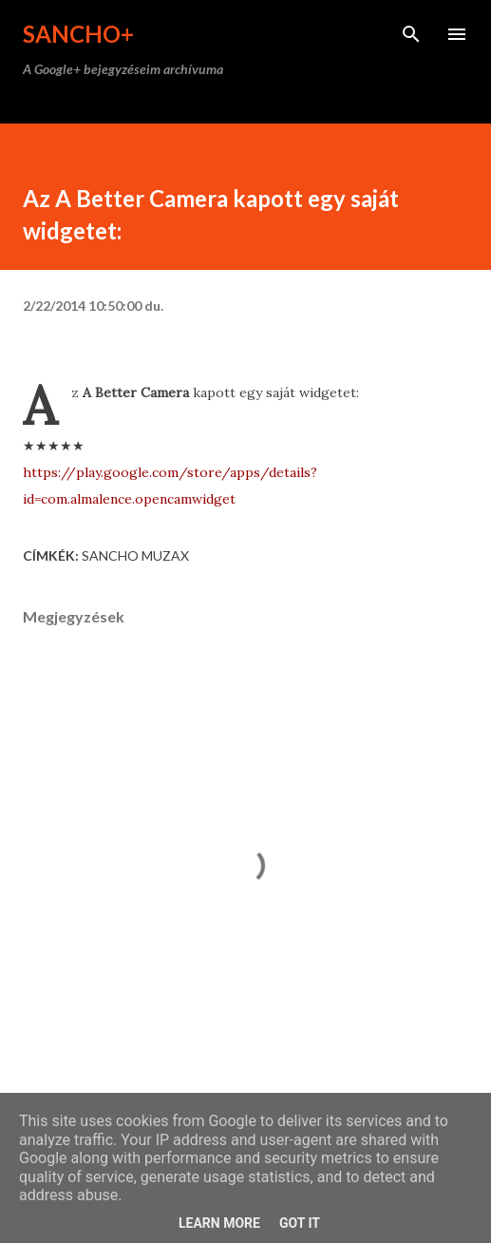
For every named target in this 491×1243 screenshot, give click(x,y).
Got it (299, 1223)
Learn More (219, 1223)
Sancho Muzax (135, 555)
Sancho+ (78, 34)
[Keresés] (411, 34)
